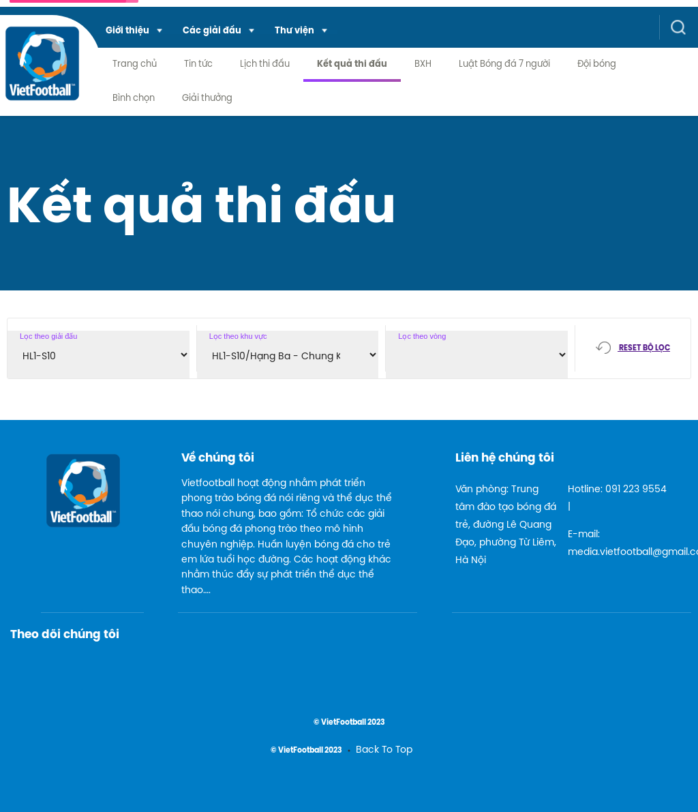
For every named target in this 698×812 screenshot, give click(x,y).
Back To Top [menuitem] (384, 750)
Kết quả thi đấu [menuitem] (352, 65)
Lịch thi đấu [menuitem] (265, 65)
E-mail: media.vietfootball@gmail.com (619, 543)
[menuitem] (133, 31)
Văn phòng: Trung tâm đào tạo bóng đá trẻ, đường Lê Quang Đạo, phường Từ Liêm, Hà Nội (505, 525)
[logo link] (42, 74)
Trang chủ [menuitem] (134, 65)
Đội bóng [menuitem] (596, 65)
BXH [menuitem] (422, 65)
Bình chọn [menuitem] (133, 99)
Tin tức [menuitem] (198, 65)
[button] (133, 31)
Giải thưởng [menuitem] (207, 99)
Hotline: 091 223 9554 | (617, 498)
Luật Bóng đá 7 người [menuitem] (504, 65)
